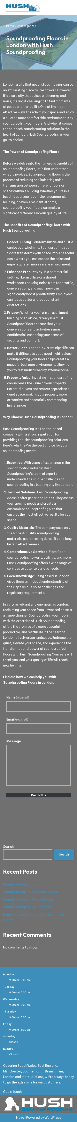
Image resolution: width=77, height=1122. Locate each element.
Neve (20, 1118)
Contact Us (38, 795)
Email (17, 719)
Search (8, 847)
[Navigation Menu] (69, 7)
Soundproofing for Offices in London (30, 892)
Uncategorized (26, 26)
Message (13, 741)
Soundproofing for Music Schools (28, 899)
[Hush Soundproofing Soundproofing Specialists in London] (21, 7)
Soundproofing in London (22, 884)
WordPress (53, 1118)
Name (17, 697)
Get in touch (12, 1092)
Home (10, 26)
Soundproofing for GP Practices (27, 907)
